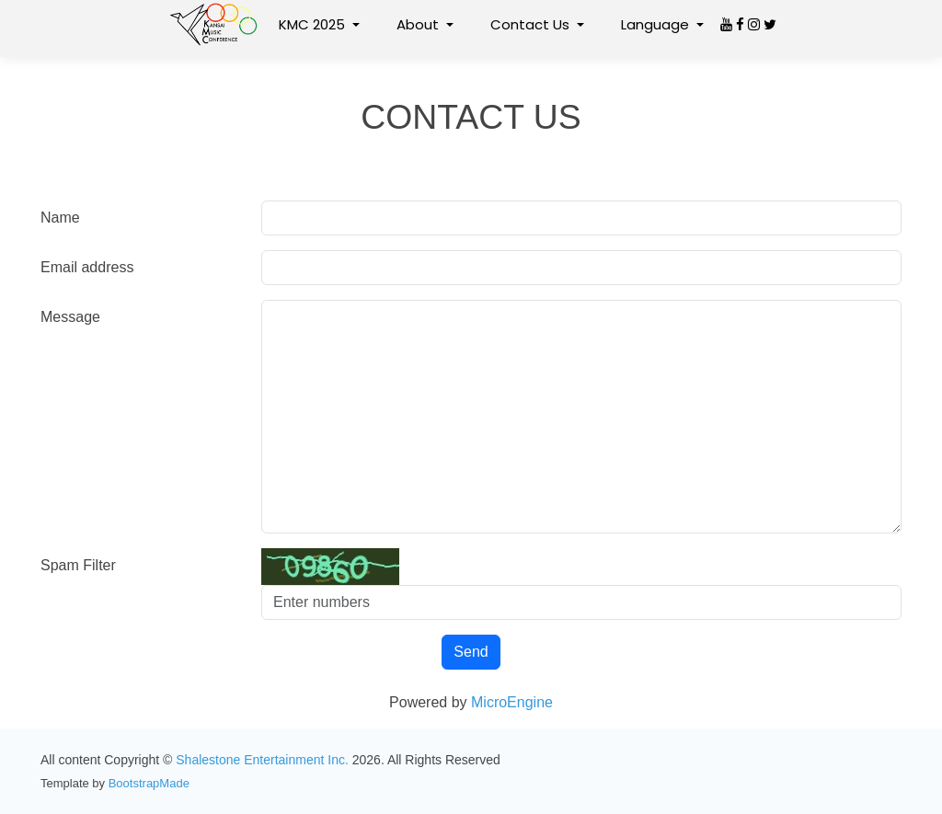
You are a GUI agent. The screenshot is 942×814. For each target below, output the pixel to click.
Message (70, 317)
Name (60, 217)
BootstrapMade (149, 783)
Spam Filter (78, 565)
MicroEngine (512, 702)
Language (655, 24)
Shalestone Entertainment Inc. (262, 759)
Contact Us (529, 24)
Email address (86, 267)
